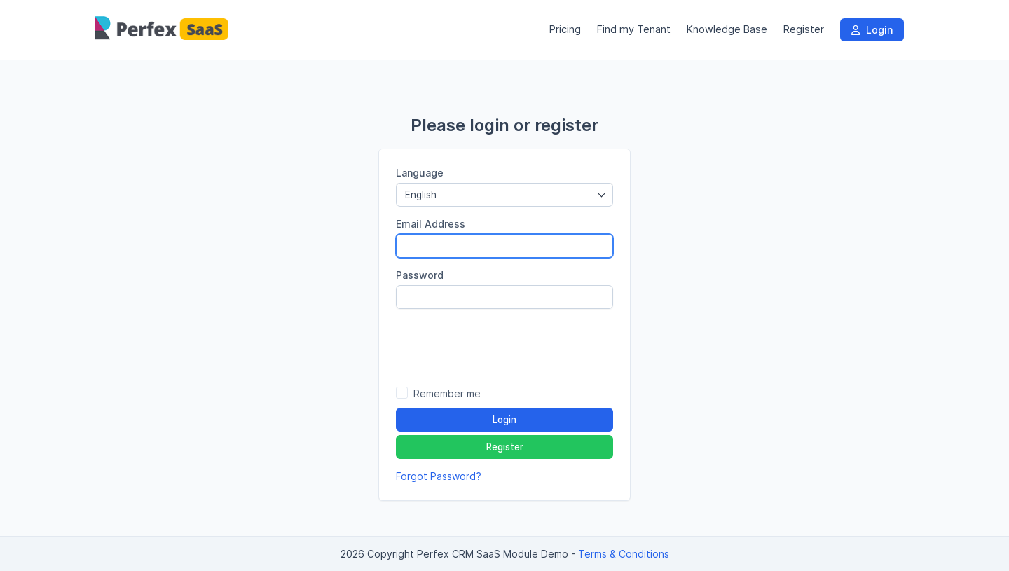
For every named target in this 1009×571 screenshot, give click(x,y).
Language (420, 173)
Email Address (430, 224)
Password (420, 275)
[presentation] (504, 346)
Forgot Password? (438, 476)
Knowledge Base (727, 29)
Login (872, 30)
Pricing (565, 29)
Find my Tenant (634, 29)
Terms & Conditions (623, 554)
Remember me (447, 393)
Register (803, 29)
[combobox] (504, 195)
